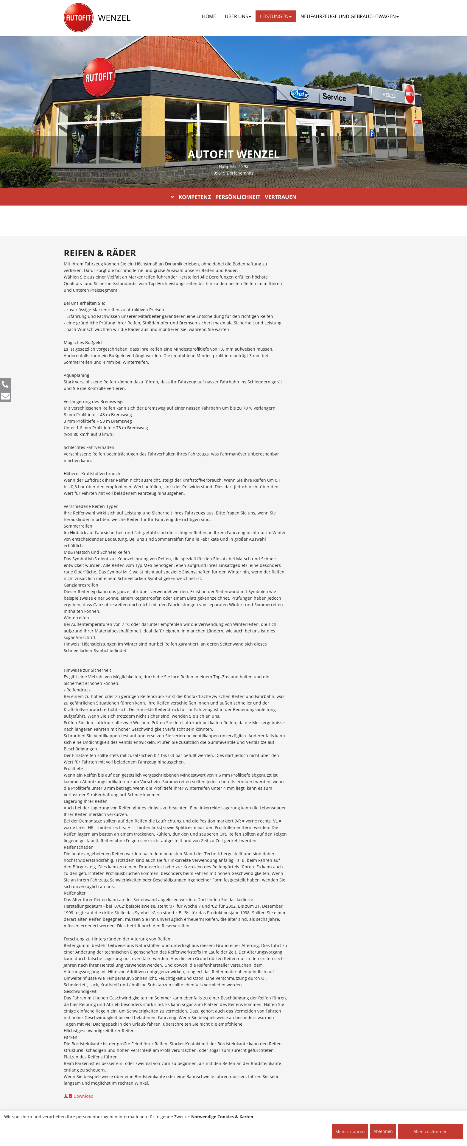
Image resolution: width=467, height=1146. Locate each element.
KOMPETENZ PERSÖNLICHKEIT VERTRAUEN (234, 196)
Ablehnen (383, 1131)
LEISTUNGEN (276, 16)
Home (209, 16)
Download (79, 1096)
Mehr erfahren (350, 1131)
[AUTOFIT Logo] (78, 18)
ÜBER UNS (238, 16)
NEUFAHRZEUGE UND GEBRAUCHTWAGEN (350, 16)
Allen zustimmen (430, 1131)
